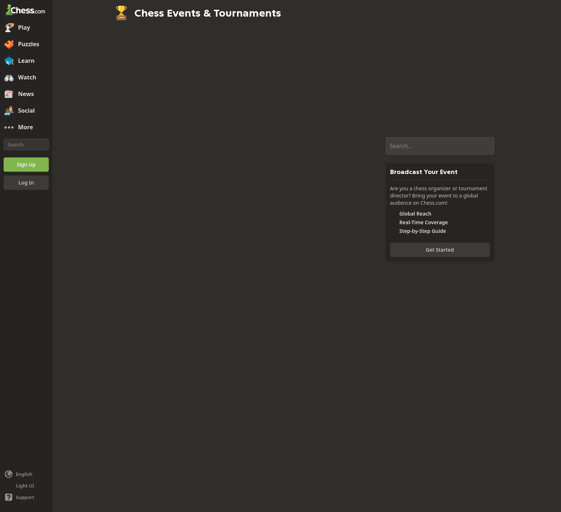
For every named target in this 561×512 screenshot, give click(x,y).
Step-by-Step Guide (423, 231)
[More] (26, 127)
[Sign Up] (26, 164)
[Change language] (26, 474)
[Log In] (26, 182)
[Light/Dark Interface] (26, 485)
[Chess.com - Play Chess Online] (26, 10)
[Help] (26, 497)
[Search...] (440, 146)
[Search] (26, 144)
